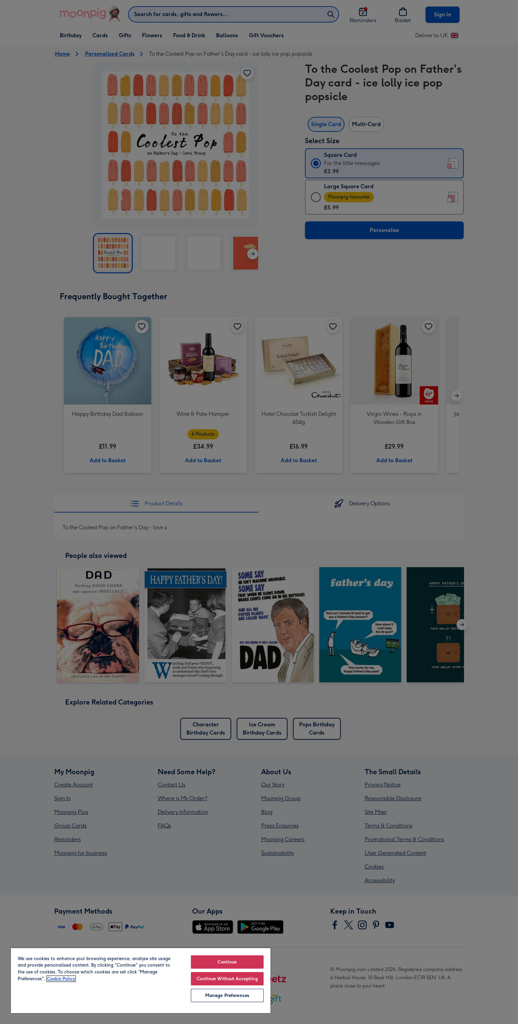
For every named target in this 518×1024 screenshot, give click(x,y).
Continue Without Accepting (227, 978)
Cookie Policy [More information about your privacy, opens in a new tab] (61, 978)
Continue (227, 962)
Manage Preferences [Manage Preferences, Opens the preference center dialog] (227, 995)
